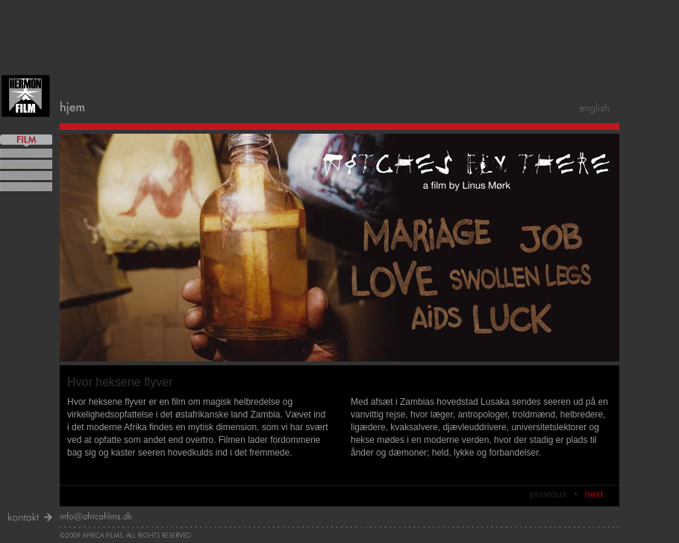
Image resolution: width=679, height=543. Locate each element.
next (594, 494)
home (73, 108)
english (596, 108)
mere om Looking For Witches (26, 153)
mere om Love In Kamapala (26, 186)
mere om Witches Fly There (26, 175)
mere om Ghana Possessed (26, 164)
